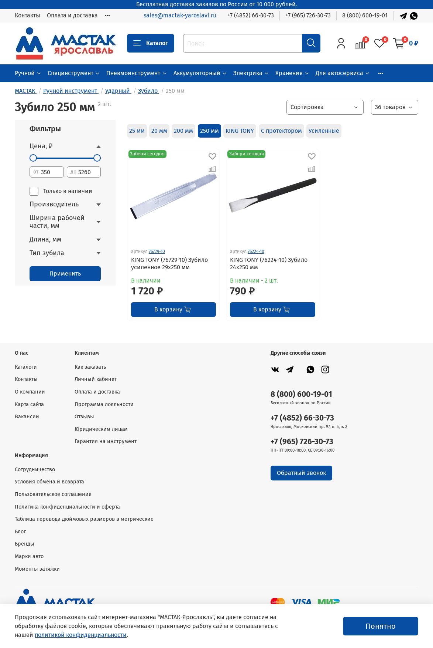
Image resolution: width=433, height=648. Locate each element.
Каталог (150, 43)
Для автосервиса (343, 73)
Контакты (27, 15)
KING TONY (240, 130)
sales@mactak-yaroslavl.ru (180, 15)
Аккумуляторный (200, 73)
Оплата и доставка (72, 15)
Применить (65, 273)
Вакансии (27, 417)
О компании (30, 392)
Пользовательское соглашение (53, 494)
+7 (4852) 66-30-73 (250, 15)
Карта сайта (29, 404)
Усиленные (324, 130)
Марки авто (29, 556)
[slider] (33, 157)
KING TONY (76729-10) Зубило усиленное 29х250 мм (169, 263)
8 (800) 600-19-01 (365, 15)
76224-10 (256, 251)
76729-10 (157, 251)
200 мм (183, 130)
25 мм (137, 130)
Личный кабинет (96, 379)
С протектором (281, 130)
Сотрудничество (35, 469)
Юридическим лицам (101, 429)
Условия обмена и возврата (49, 482)
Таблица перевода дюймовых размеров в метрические (84, 519)
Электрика (251, 73)
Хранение (292, 73)
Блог (20, 532)
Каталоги (26, 367)
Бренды (24, 544)
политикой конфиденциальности (81, 634)
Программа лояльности (104, 404)
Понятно (380, 626)
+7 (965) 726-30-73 (308, 15)
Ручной (28, 73)
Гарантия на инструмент (106, 441)
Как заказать (90, 367)
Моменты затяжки (37, 569)
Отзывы (84, 417)
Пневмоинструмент (136, 73)
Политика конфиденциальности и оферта (67, 507)
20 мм (159, 130)
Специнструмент (74, 73)
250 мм (209, 130)
